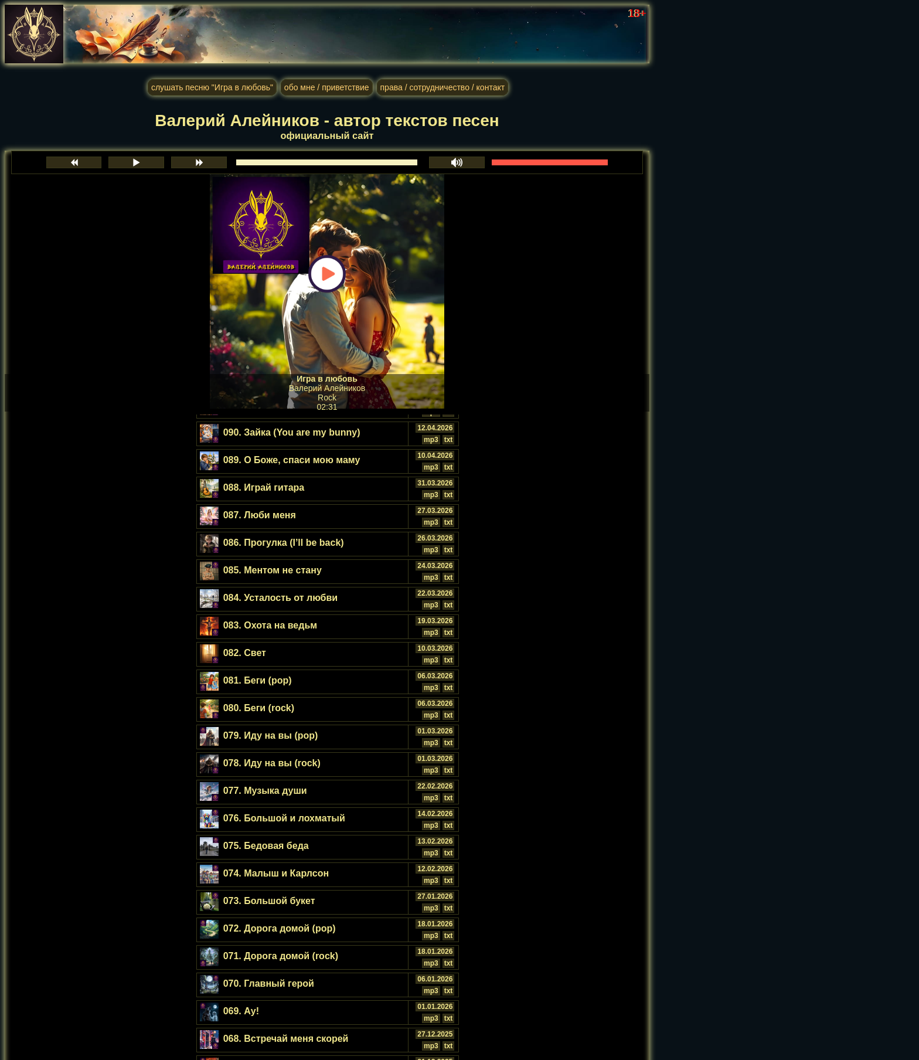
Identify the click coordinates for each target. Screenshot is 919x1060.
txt (448, 440)
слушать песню (212, 87)
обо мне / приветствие (326, 87)
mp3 (431, 440)
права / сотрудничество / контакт (442, 87)
